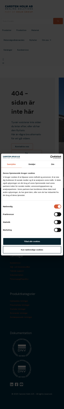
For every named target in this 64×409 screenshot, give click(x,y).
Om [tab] (52, 164)
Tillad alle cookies (32, 241)
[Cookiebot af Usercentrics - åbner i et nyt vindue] (50, 157)
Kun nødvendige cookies (32, 250)
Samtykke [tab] (11, 164)
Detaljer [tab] (32, 164)
